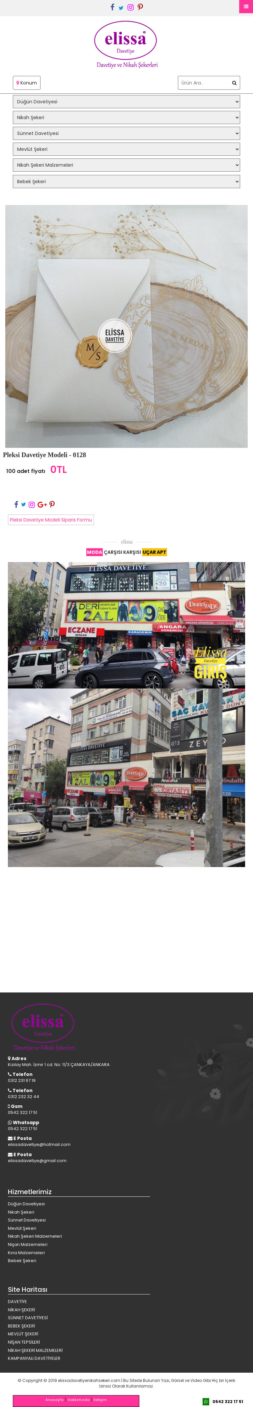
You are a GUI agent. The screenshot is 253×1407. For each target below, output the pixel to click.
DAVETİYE (17, 1301)
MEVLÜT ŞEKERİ (23, 1334)
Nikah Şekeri (21, 1212)
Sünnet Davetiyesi (27, 1220)
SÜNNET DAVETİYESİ (28, 1318)
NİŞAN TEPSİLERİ (24, 1342)
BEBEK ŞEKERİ (21, 1326)
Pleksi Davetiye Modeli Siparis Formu (51, 520)
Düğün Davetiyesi (26, 1204)
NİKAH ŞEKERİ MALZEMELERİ (35, 1350)
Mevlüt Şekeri (22, 1228)
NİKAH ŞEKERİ (21, 1310)
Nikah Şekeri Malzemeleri (35, 1236)
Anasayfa (54, 1399)
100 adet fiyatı (25, 471)
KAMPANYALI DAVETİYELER (34, 1358)
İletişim (100, 1399)
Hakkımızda (79, 1399)
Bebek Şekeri (22, 1260)
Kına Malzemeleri (26, 1253)
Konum (26, 83)
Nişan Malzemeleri (27, 1244)
